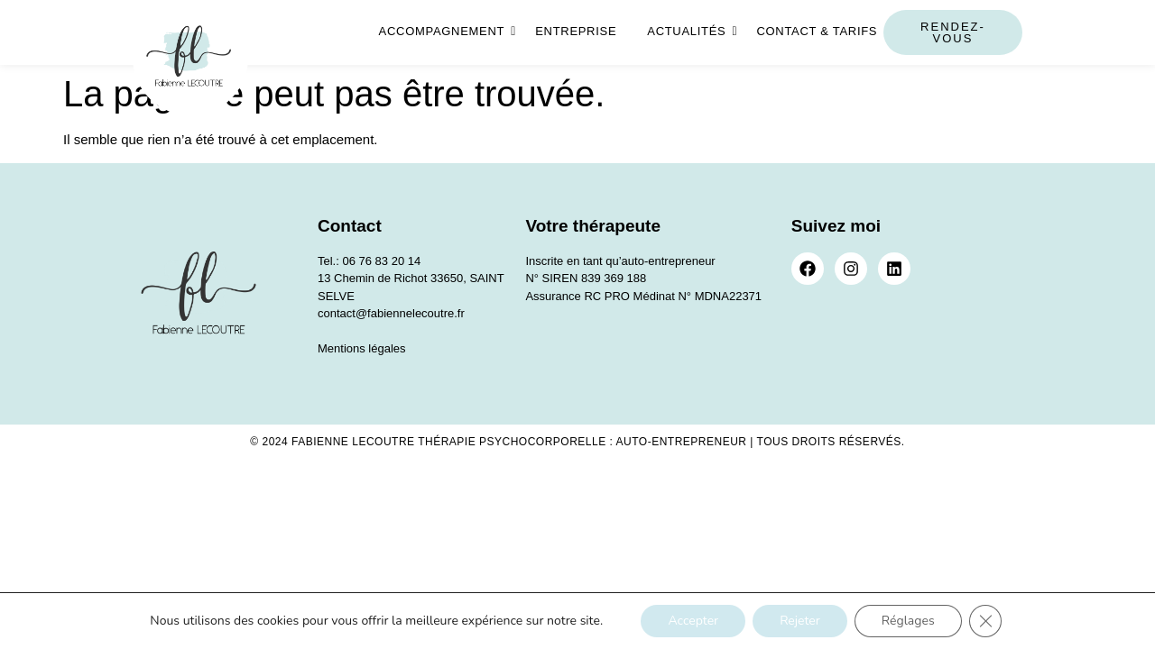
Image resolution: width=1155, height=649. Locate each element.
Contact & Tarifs (816, 31)
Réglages (908, 620)
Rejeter (800, 620)
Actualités (689, 31)
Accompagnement (445, 31)
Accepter (693, 620)
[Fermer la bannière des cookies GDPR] (985, 621)
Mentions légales (362, 348)
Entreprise (575, 31)
